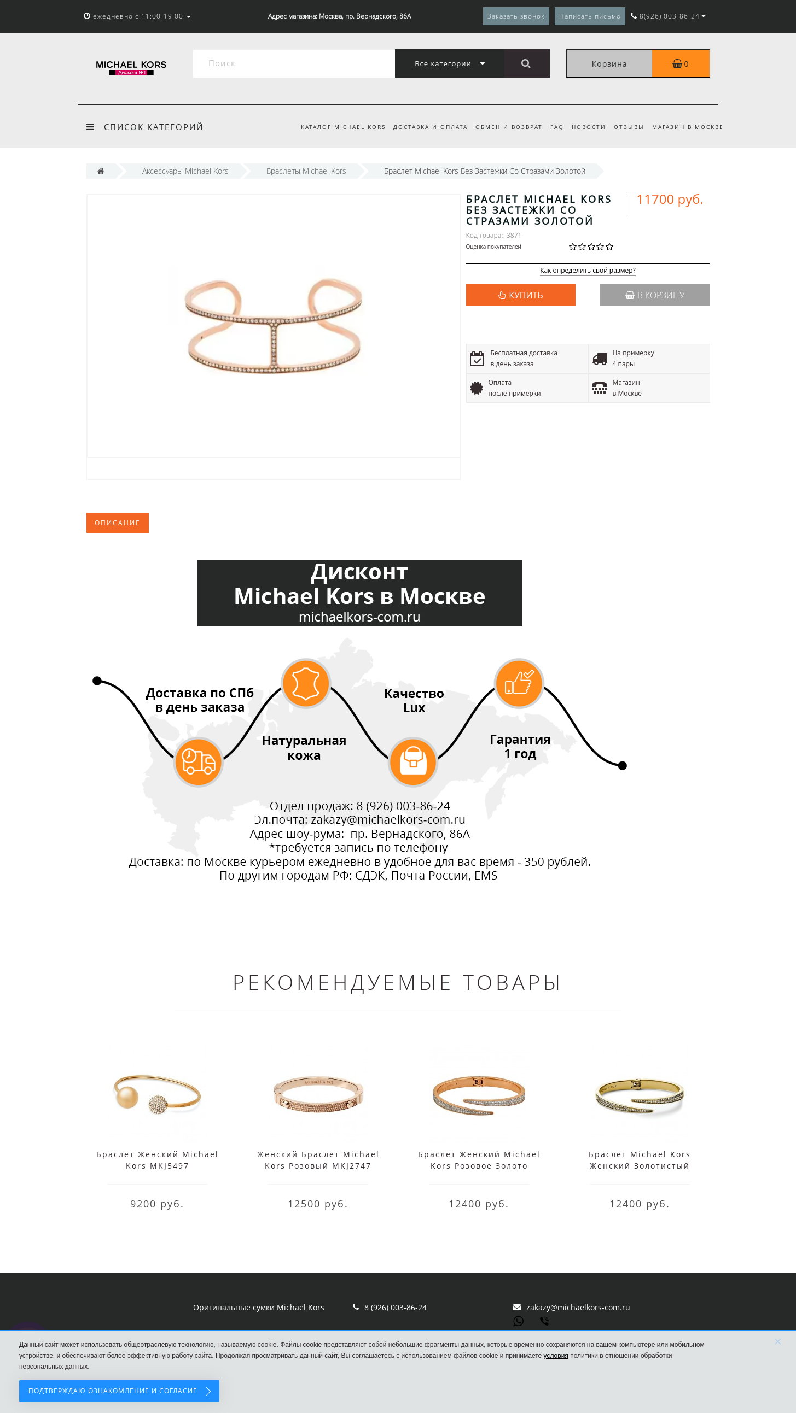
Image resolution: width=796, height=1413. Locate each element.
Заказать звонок (516, 16)
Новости (585, 127)
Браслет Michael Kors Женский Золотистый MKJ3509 (640, 1165)
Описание (118, 522)
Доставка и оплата (422, 127)
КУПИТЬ (526, 295)
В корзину (654, 295)
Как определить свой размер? (588, 271)
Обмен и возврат (502, 127)
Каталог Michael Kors (332, 127)
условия (556, 1355)
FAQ (552, 127)
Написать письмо (590, 16)
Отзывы (627, 127)
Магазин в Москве (688, 127)
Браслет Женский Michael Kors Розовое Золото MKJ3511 (479, 1165)
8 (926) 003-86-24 (395, 1307)
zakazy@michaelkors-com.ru (578, 1307)
